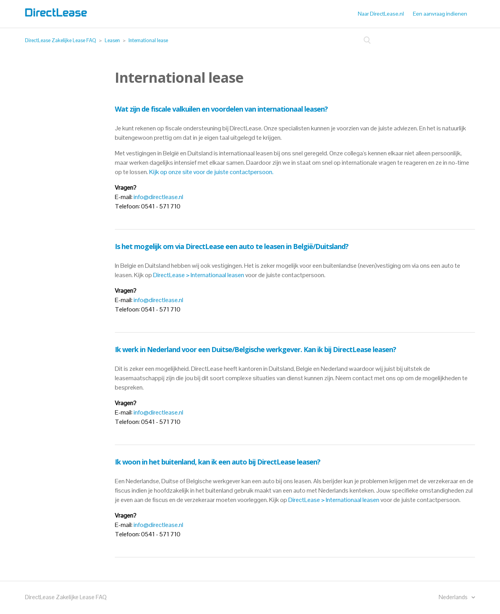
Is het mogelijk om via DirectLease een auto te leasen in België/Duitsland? (231, 246)
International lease (148, 40)
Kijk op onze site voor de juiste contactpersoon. (212, 172)
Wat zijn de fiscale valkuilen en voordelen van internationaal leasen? (221, 109)
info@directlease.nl (158, 197)
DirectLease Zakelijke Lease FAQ (60, 40)
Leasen (112, 40)
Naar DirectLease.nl (381, 13)
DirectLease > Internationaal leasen (198, 275)
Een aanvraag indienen (440, 13)
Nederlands (454, 597)
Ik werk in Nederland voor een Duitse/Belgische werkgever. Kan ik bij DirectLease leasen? (255, 349)
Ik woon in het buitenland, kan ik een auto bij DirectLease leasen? (217, 461)
